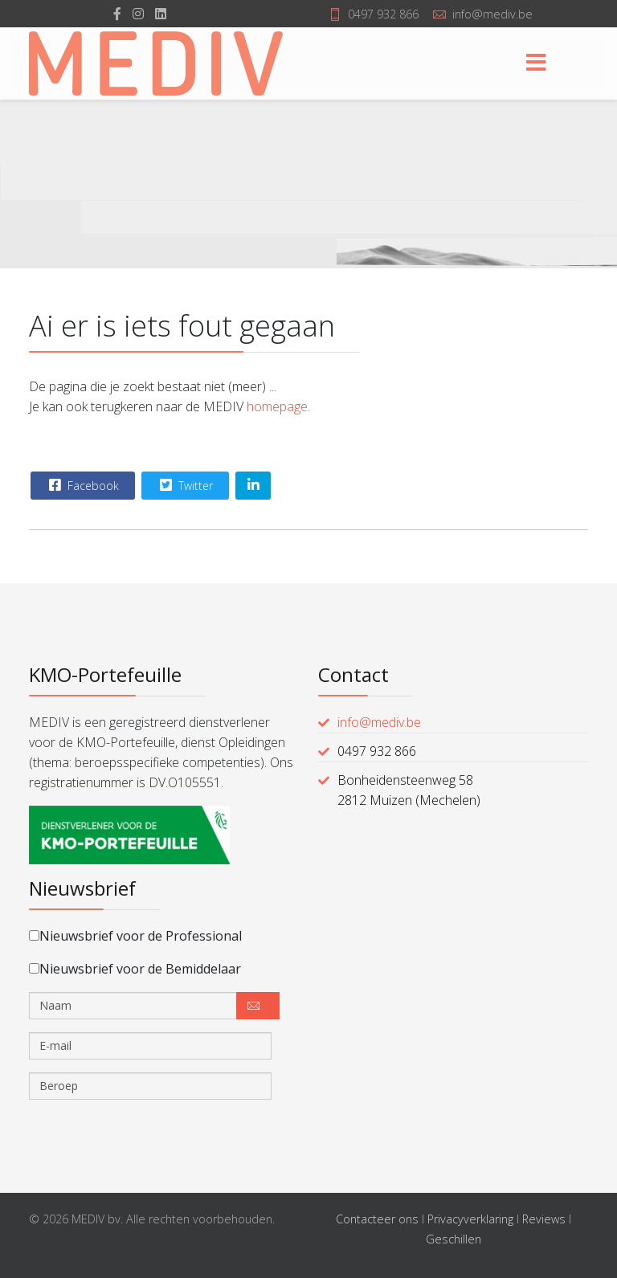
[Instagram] (138, 13)
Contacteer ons (377, 1219)
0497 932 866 (383, 14)
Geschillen (453, 1239)
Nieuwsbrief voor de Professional (135, 936)
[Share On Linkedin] (253, 486)
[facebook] (117, 13)
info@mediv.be (492, 14)
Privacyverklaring (470, 1219)
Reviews (544, 1219)
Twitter (184, 485)
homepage (277, 406)
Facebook (82, 485)
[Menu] (536, 63)
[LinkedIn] (160, 13)
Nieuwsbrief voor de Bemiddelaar (135, 969)
